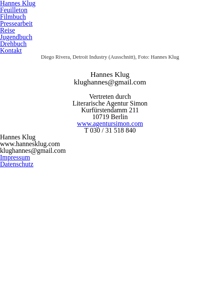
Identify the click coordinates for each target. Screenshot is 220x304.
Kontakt (11, 50)
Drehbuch (13, 43)
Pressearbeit (16, 23)
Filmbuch (13, 16)
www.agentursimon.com (110, 123)
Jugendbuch (16, 37)
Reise (7, 30)
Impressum (15, 157)
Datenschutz (16, 164)
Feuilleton (13, 10)
